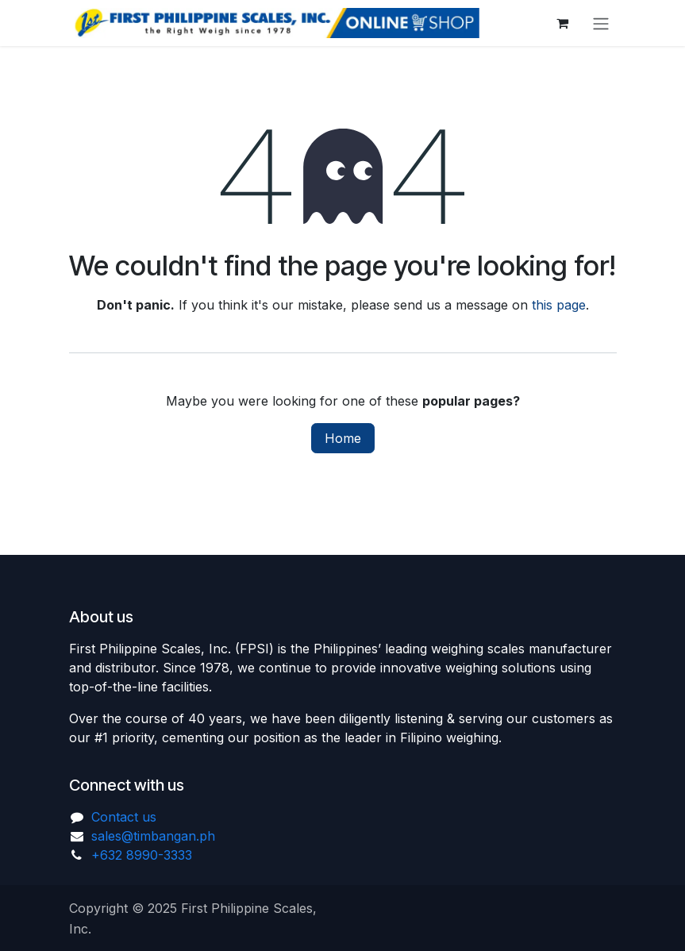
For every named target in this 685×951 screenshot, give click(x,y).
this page (559, 305)
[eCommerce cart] (563, 23)
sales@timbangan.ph (153, 836)
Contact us (123, 817)
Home (343, 438)
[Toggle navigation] (601, 23)
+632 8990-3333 (141, 855)
